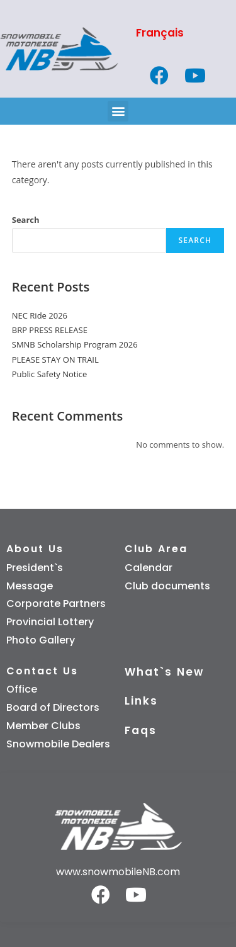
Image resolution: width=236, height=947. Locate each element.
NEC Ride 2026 (39, 315)
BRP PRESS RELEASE (49, 330)
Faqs (141, 730)
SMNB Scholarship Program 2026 (75, 344)
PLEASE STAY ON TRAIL (55, 359)
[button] (118, 111)
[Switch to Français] (177, 33)
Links (141, 700)
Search (26, 219)
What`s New (164, 671)
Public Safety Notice (49, 374)
